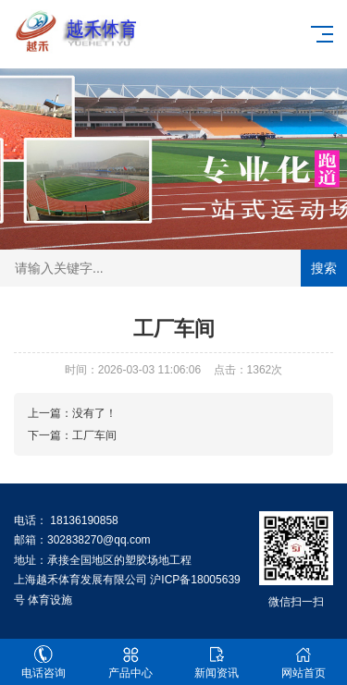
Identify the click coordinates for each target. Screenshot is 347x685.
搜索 (324, 268)
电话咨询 (43, 662)
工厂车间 (94, 435)
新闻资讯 (217, 662)
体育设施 (50, 599)
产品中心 (130, 662)
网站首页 (303, 662)
